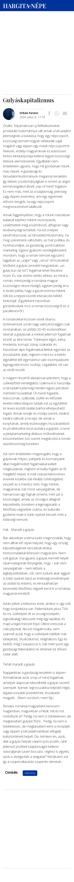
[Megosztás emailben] (64, 113)
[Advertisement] (37, 38)
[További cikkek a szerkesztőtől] (11, 110)
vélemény (30, 773)
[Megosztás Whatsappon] (57, 113)
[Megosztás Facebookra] (49, 113)
